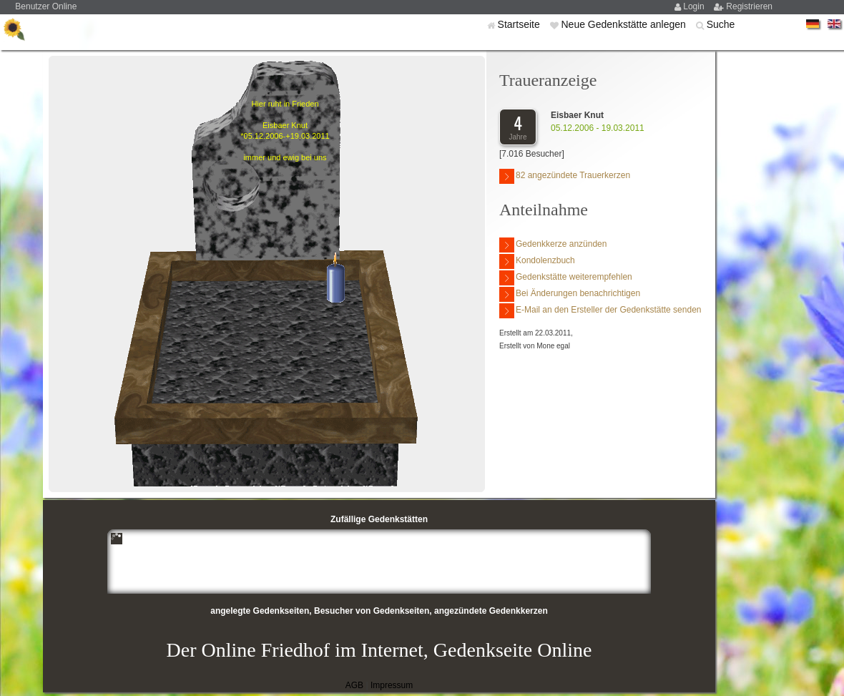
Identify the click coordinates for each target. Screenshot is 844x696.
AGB (354, 685)
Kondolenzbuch (537, 261)
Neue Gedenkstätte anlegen (624, 24)
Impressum (392, 685)
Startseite (520, 24)
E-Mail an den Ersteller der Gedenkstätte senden (600, 310)
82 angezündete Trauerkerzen (564, 176)
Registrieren (749, 6)
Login (695, 6)
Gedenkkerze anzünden (553, 245)
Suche (721, 24)
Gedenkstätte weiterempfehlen (565, 277)
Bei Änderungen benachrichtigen (569, 294)
